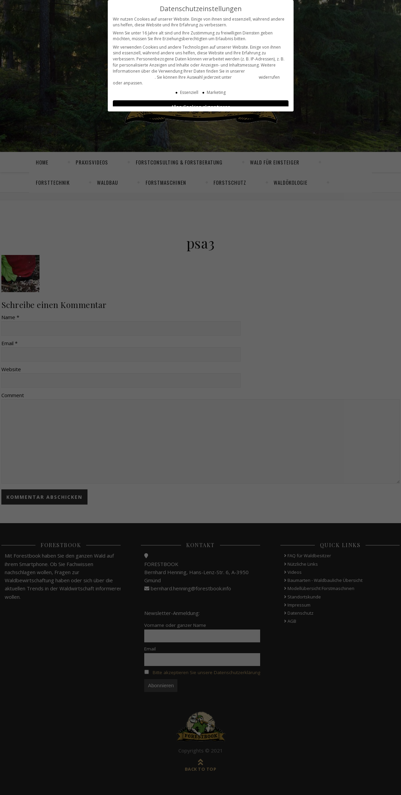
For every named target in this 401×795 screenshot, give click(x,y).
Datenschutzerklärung (134, 72)
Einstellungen (245, 72)
